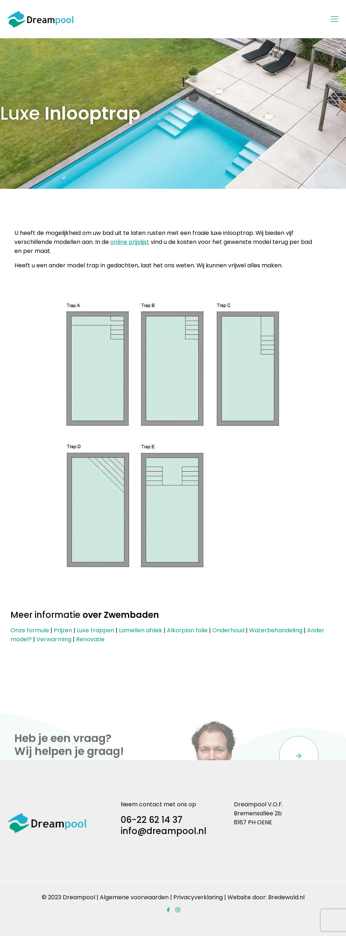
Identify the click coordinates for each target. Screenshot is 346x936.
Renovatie (90, 639)
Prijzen (63, 630)
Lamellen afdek (140, 630)
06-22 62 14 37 (151, 820)
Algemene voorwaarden (134, 897)
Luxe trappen (95, 630)
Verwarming (53, 639)
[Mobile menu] (334, 19)
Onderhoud (228, 630)
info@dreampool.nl (164, 831)
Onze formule (29, 630)
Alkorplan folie (187, 630)
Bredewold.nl (286, 897)
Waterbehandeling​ (275, 630)
